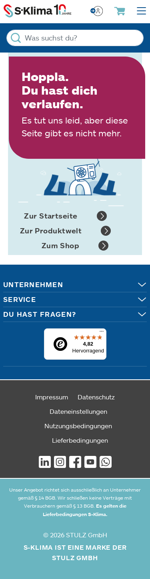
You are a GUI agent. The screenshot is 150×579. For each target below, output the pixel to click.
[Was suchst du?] (75, 38)
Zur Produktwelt (65, 231)
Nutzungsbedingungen (78, 425)
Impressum (51, 397)
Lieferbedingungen (80, 440)
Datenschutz (96, 397)
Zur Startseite (65, 216)
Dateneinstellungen (78, 411)
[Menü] (101, 333)
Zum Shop (75, 246)
